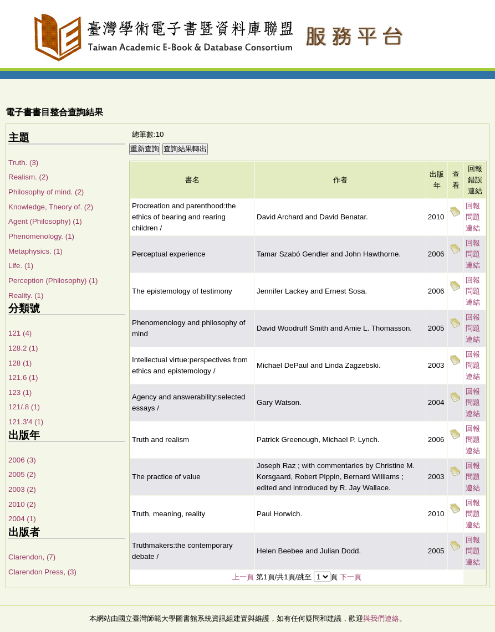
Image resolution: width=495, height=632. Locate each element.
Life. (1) (20, 265)
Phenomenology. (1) (41, 236)
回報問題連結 (473, 217)
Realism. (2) (28, 177)
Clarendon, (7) (31, 557)
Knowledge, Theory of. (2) (50, 207)
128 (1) (20, 363)
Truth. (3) (23, 162)
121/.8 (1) (24, 407)
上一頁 (243, 577)
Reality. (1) (25, 295)
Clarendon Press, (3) (42, 572)
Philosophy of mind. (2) (46, 192)
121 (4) (20, 333)
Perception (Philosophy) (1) (53, 280)
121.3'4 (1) (25, 422)
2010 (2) (22, 504)
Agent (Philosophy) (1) (45, 221)
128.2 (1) (23, 348)
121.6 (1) (23, 377)
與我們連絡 (381, 618)
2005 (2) (22, 474)
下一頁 (350, 577)
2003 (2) (22, 489)
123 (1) (20, 392)
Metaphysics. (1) (35, 251)
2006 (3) (22, 460)
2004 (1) (22, 519)
